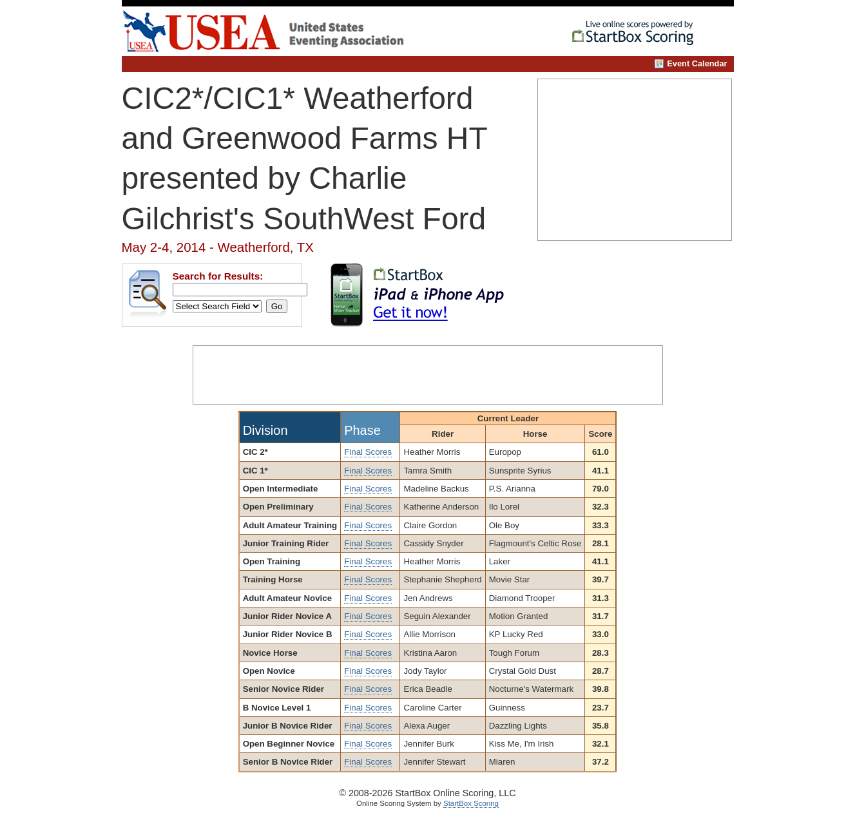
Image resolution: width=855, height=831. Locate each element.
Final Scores (368, 452)
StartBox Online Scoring (638, 34)
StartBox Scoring (471, 803)
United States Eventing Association (278, 31)
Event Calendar (697, 63)
